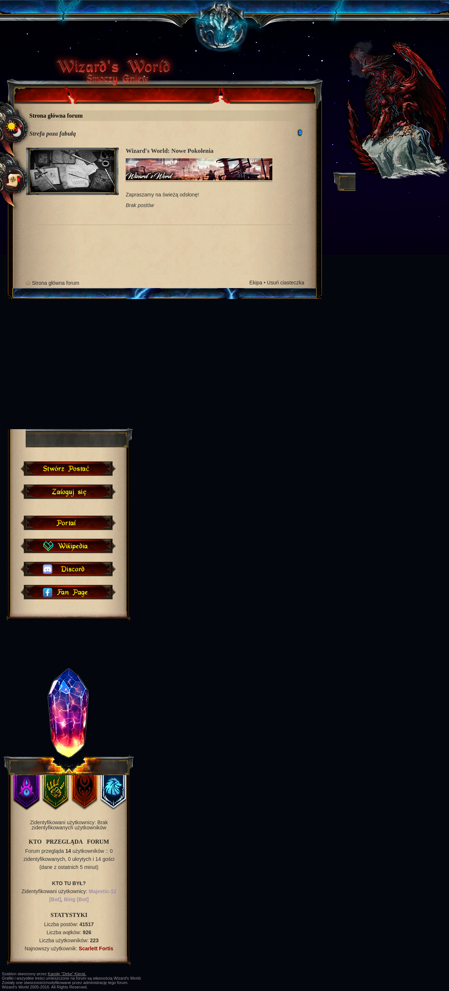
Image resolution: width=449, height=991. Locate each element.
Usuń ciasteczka (285, 282)
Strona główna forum (56, 116)
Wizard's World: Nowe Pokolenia (169, 150)
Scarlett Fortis (96, 948)
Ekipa (255, 282)
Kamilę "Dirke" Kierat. (67, 974)
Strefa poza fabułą (52, 133)
